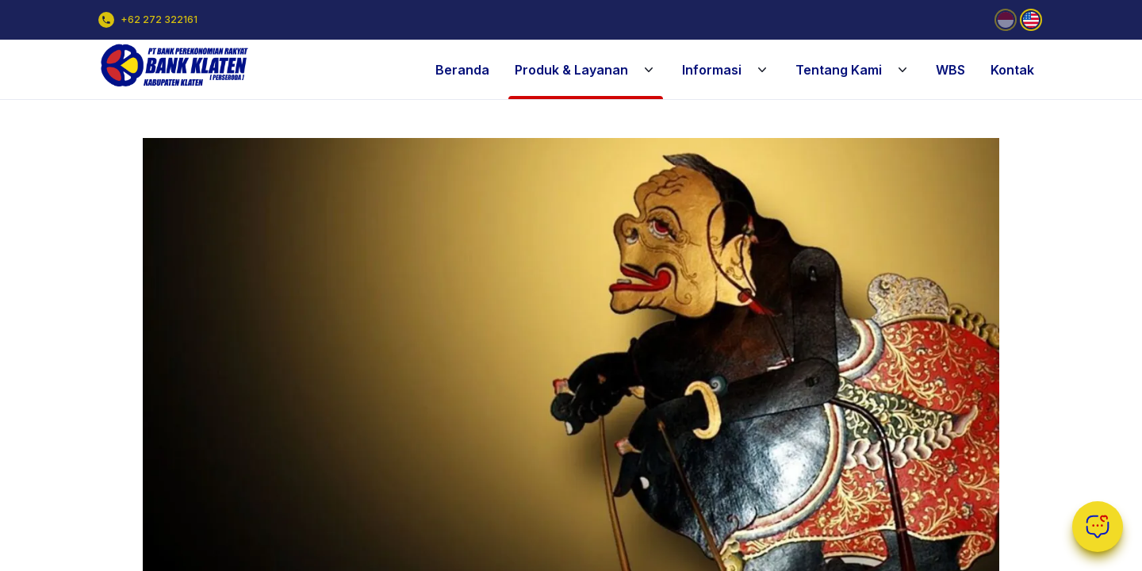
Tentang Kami (852, 70)
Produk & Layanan (586, 70)
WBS (950, 70)
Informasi (726, 70)
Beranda (462, 70)
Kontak (1012, 70)
